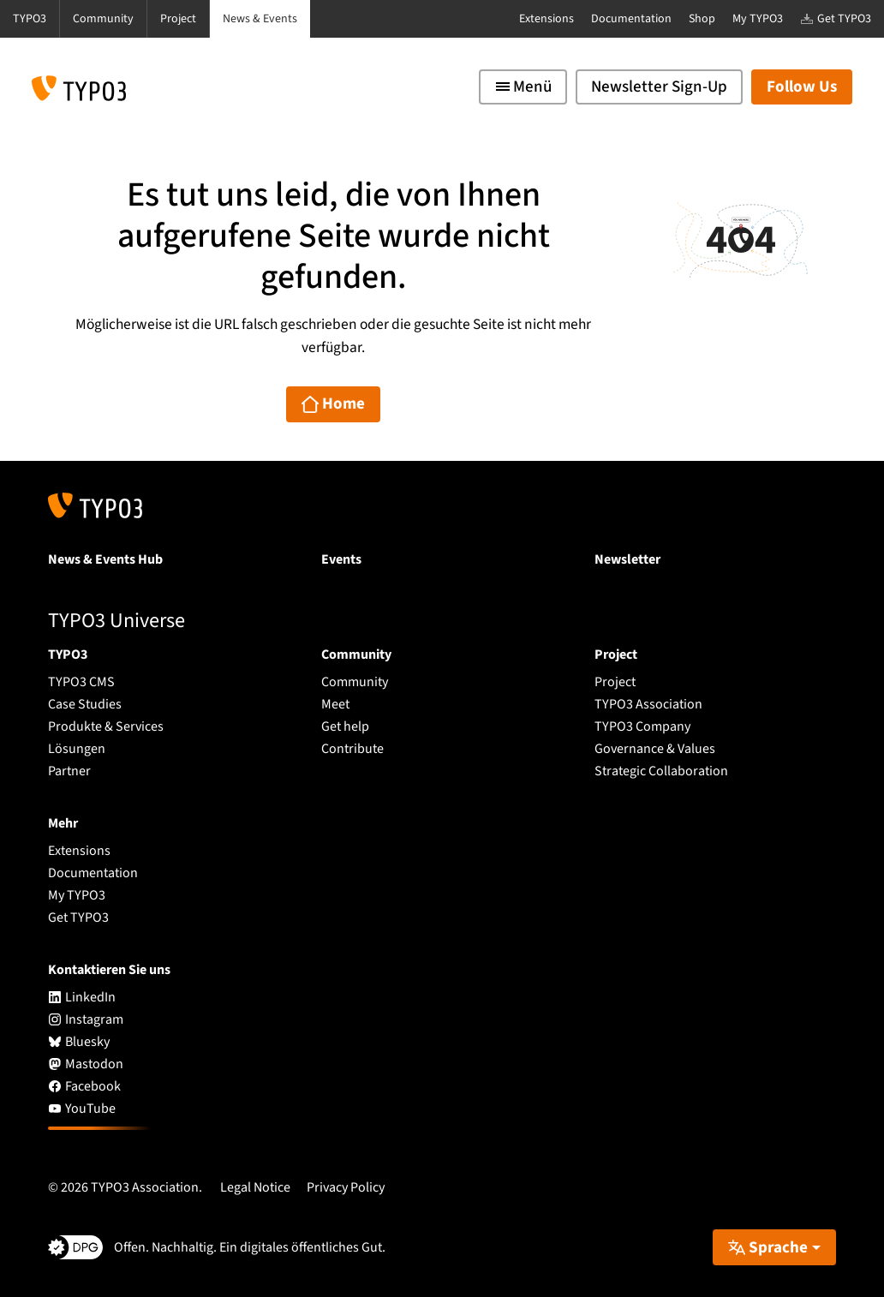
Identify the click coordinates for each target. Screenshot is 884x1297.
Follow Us (802, 87)
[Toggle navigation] (523, 87)
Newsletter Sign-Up (659, 87)
